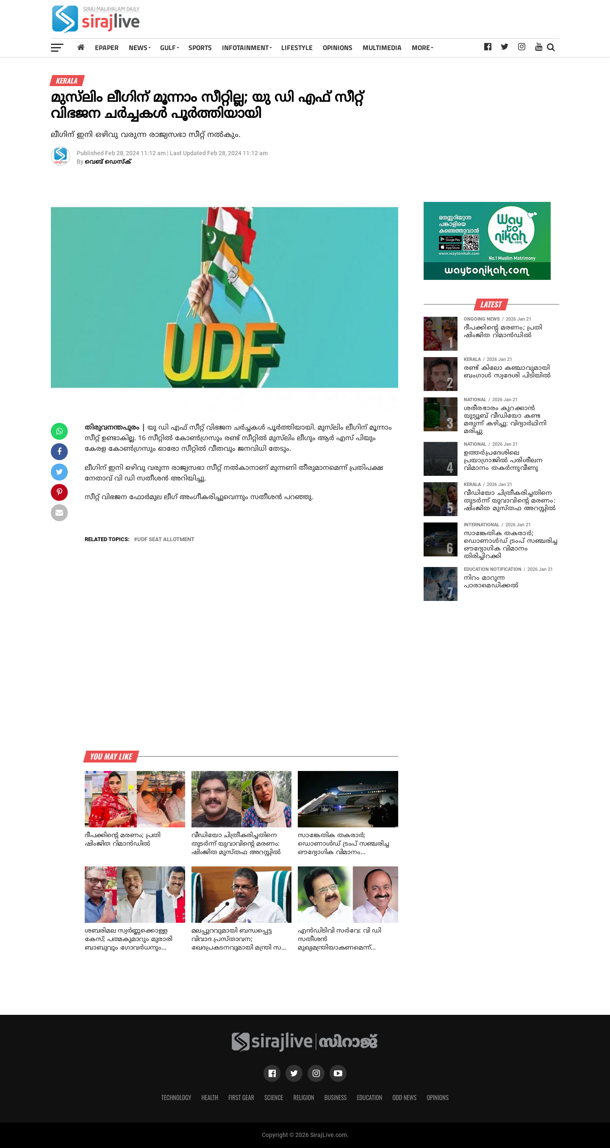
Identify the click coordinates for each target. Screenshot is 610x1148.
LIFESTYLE (297, 47)
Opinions (438, 1097)
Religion (303, 1097)
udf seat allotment (165, 539)
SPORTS (200, 47)
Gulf (168, 47)
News (138, 47)
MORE (421, 47)
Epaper (107, 47)
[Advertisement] (404, 22)
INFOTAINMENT (245, 47)
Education (369, 1097)
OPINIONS (337, 47)
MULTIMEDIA (382, 47)
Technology (176, 1097)
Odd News (404, 1097)
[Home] (81, 47)
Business (335, 1097)
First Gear (241, 1097)
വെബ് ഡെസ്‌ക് (108, 162)
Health (210, 1097)
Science (273, 1097)
